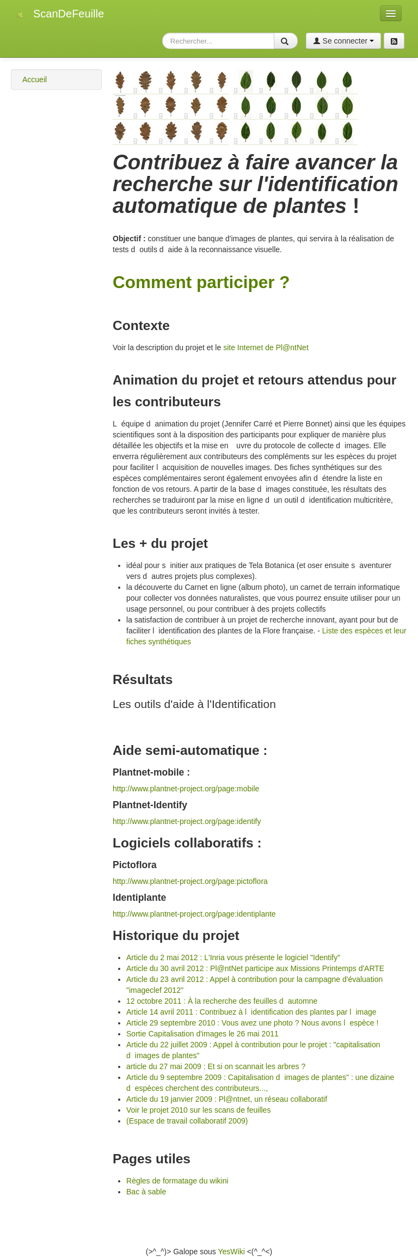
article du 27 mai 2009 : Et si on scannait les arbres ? (215, 1066)
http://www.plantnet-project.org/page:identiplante (194, 914)
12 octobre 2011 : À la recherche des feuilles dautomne (221, 1001)
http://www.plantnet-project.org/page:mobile (186, 788)
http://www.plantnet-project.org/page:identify (187, 821)
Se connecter (343, 40)
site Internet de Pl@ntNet (266, 347)
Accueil (34, 79)
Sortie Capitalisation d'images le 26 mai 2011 (202, 1033)
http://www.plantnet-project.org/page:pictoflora (190, 881)
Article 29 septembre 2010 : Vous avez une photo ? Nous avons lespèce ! (252, 1022)
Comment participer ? (201, 282)
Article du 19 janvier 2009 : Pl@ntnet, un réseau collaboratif (226, 1099)
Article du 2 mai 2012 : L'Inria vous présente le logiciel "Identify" (233, 957)
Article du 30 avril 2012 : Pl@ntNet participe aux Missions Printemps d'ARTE (255, 968)
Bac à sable (146, 1191)
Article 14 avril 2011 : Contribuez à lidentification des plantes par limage (251, 1012)
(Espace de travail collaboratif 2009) (187, 1120)
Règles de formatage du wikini (177, 1180)
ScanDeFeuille (68, 14)
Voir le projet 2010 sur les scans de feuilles (198, 1110)
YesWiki (231, 1251)
